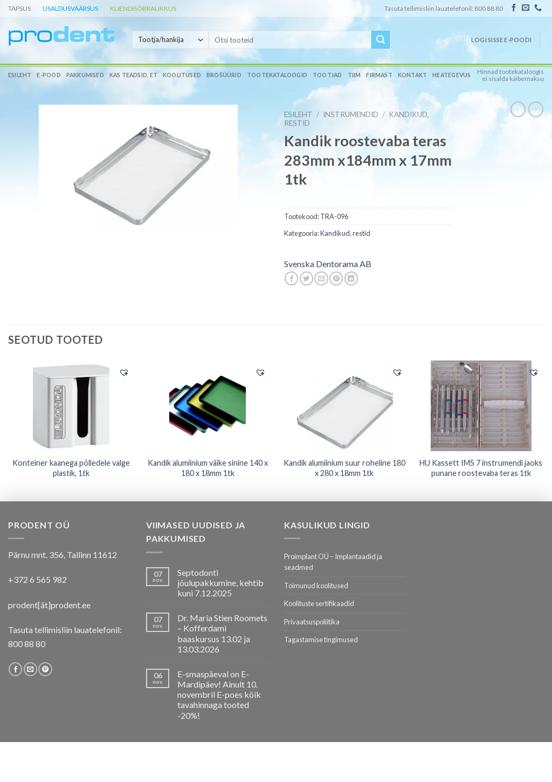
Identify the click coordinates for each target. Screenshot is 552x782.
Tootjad (327, 75)
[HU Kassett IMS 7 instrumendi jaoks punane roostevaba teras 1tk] (481, 405)
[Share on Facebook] (291, 278)
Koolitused (182, 75)
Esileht (19, 75)
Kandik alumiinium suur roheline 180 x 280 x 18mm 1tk (344, 468)
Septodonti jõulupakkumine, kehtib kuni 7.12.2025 (220, 582)
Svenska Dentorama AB (327, 264)
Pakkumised (85, 75)
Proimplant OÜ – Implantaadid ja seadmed (333, 562)
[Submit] (380, 40)
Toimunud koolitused (316, 585)
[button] (124, 372)
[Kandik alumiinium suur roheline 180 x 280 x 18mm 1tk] (344, 405)
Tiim (354, 75)
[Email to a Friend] (321, 278)
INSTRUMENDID (350, 114)
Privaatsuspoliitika (312, 621)
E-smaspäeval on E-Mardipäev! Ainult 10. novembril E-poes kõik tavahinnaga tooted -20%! (219, 694)
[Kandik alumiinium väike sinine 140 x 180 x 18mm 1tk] (207, 405)
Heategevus (451, 75)
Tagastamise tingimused (321, 639)
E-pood (48, 75)
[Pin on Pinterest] (336, 278)
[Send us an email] (525, 8)
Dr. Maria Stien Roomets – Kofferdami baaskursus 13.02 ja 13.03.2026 (222, 633)
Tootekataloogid (277, 75)
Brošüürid (224, 75)
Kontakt (412, 75)
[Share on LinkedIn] (351, 278)
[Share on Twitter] (306, 278)
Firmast (379, 75)
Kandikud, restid (345, 233)
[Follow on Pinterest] (45, 669)
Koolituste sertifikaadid (319, 603)
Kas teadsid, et (133, 75)
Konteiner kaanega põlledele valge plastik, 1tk (71, 468)
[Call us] (538, 8)
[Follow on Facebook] (514, 8)
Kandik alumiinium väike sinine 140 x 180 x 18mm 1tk (208, 468)
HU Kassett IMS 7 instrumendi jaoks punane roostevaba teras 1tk (480, 468)
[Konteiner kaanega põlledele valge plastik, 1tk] (71, 405)
